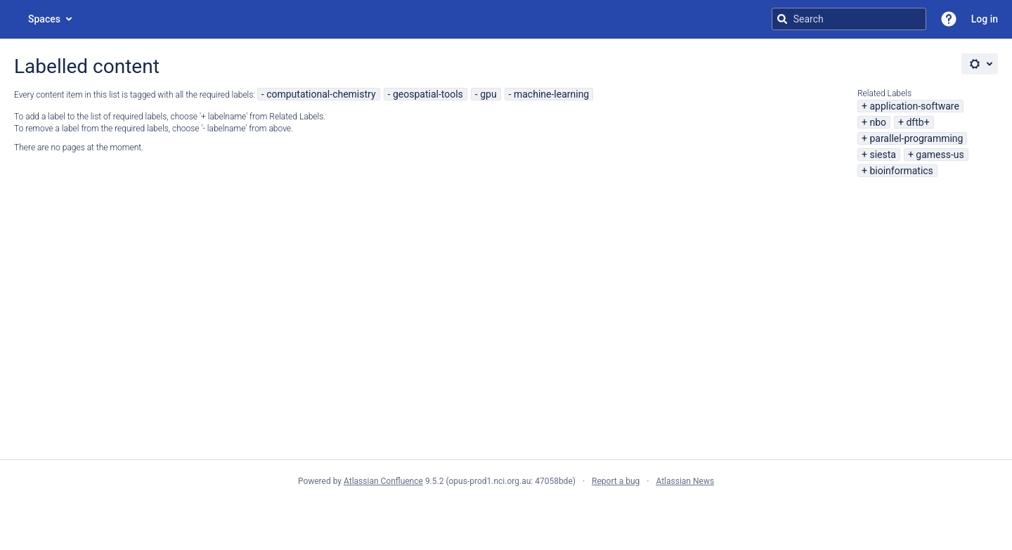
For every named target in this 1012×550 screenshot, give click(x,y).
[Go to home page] (14, 19)
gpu (488, 94)
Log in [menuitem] (984, 19)
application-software (914, 106)
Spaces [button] (44, 19)
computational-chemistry (320, 94)
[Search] (782, 19)
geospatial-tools (428, 94)
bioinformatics (901, 170)
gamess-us (940, 154)
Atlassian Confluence (383, 481)
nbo (877, 122)
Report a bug (616, 481)
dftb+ (917, 122)
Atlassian (506, 512)
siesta (882, 154)
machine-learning (551, 94)
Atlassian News (685, 481)
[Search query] (849, 19)
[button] (948, 19)
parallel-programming (916, 138)
